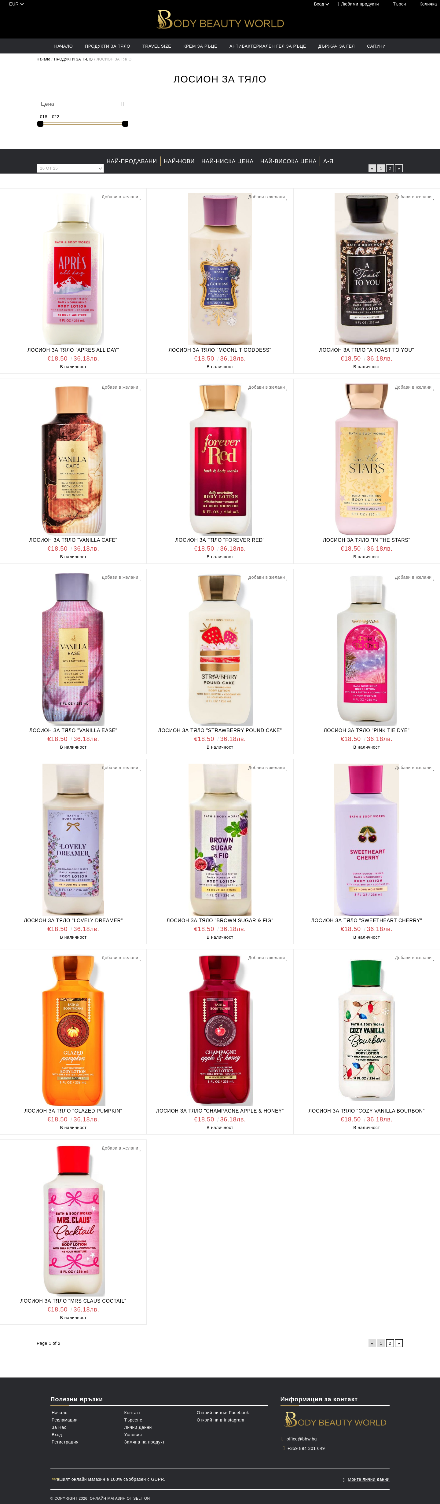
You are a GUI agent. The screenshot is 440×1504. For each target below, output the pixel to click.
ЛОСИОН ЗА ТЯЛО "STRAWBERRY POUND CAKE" (220, 730)
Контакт (132, 1412)
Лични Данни (138, 1427)
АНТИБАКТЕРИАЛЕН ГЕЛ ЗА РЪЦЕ (267, 46)
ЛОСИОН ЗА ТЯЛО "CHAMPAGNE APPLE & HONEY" (220, 1110)
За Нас (59, 1427)
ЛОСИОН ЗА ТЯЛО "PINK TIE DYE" (366, 730)
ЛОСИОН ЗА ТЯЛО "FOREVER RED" (220, 540)
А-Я (328, 161)
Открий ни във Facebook (223, 1412)
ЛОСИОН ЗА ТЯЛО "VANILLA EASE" (73, 730)
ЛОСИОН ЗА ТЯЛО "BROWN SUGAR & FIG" (220, 920)
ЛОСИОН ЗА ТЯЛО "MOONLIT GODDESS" (220, 350)
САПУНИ (376, 46)
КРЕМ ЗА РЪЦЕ (200, 46)
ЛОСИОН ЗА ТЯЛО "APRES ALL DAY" (73, 350)
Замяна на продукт (144, 1442)
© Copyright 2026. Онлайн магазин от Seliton (100, 1496)
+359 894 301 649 (306, 1448)
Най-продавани (132, 161)
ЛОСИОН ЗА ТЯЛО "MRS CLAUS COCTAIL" (73, 1301)
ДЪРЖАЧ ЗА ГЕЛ (336, 46)
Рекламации (65, 1420)
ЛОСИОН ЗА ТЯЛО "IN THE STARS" (366, 540)
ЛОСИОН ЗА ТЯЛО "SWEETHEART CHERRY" (366, 920)
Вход (57, 1434)
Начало (63, 46)
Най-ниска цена (227, 161)
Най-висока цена (288, 161)
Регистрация (65, 1442)
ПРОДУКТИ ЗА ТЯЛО (107, 46)
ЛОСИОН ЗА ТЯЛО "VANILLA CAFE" (73, 540)
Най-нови (179, 161)
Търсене (133, 1420)
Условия (133, 1434)
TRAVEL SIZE (156, 46)
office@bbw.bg (302, 1438)
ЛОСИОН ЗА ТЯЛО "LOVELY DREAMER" (73, 920)
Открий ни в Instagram (220, 1420)
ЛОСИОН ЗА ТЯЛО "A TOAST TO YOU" (366, 350)
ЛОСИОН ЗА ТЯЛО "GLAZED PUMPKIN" (73, 1110)
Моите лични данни (369, 1477)
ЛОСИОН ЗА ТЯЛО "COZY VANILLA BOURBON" (367, 1110)
